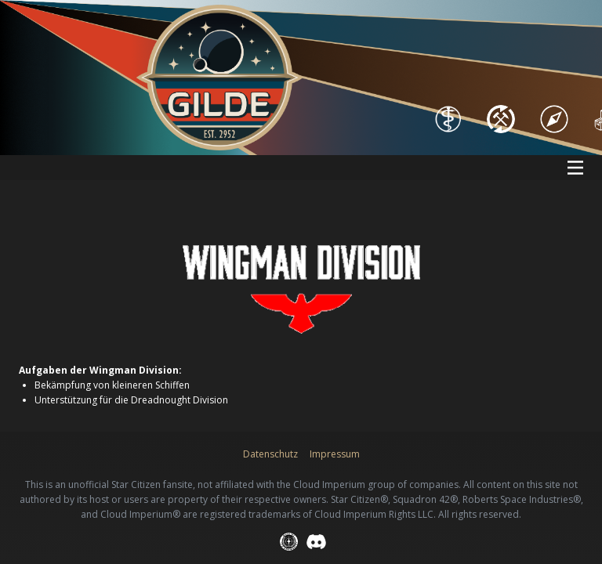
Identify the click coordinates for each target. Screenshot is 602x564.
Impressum (335, 454)
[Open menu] (575, 168)
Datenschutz (270, 454)
